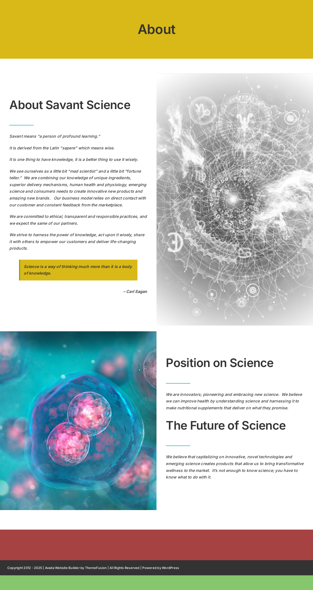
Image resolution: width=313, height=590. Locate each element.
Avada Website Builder (62, 568)
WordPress (170, 568)
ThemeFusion (96, 568)
